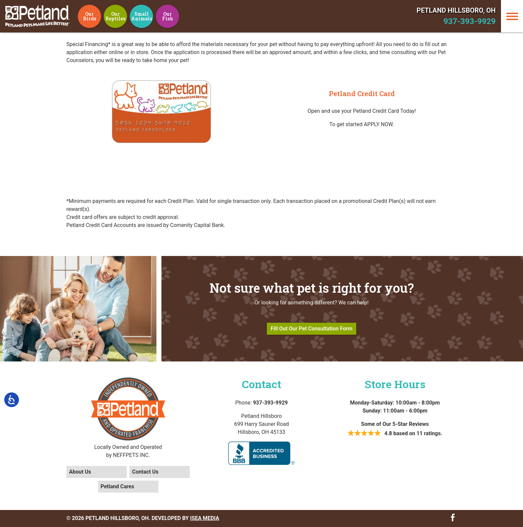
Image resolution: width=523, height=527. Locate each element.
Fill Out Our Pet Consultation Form (312, 328)
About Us (80, 472)
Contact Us (145, 472)
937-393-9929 (469, 21)
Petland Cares (117, 486)
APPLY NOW (378, 124)
